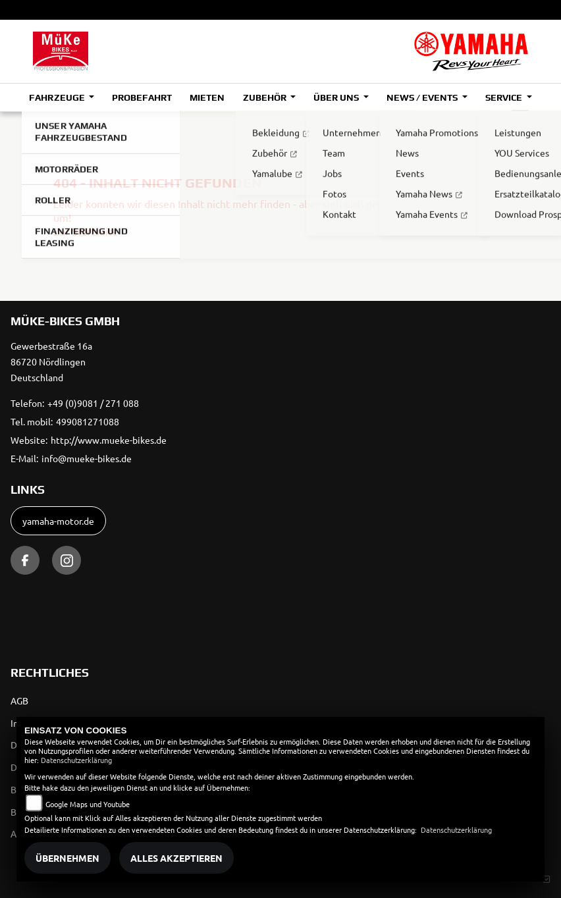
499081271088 (87, 421)
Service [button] (504, 97)
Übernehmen (67, 858)
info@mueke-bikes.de (86, 458)
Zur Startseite (85, 231)
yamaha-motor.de (58, 521)
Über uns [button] (337, 97)
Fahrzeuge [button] (57, 97)
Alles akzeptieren (176, 858)
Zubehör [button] (265, 97)
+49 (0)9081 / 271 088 (93, 403)
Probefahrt (142, 97)
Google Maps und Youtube (87, 804)
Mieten (207, 97)
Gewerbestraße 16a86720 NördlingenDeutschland (51, 361)
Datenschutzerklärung (76, 759)
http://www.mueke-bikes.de (109, 440)
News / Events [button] (423, 97)
